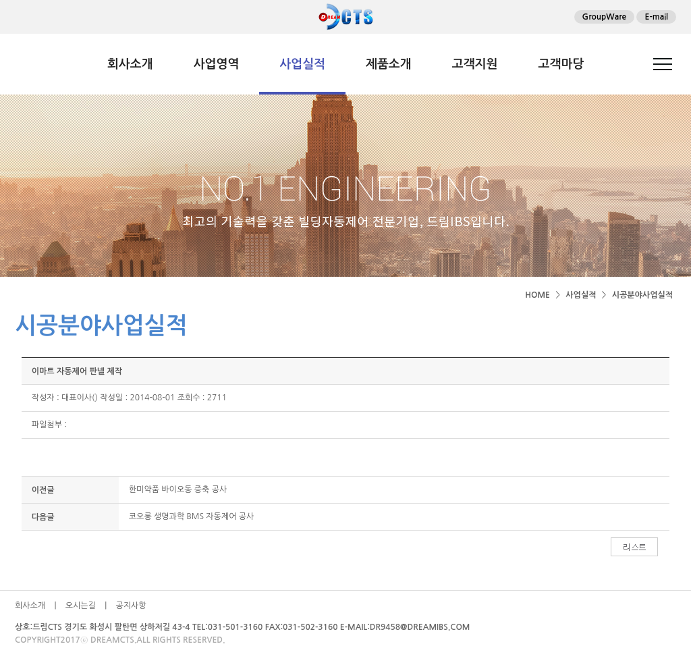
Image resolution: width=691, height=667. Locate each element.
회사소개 (130, 64)
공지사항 (131, 606)
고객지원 (475, 64)
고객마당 (561, 64)
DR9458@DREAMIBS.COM (420, 627)
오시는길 (80, 606)
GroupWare (604, 17)
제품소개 (389, 64)
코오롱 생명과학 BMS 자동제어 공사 (191, 516)
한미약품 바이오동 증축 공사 (178, 489)
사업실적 (302, 64)
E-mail (656, 17)
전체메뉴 (662, 64)
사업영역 (217, 64)
